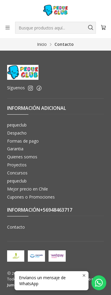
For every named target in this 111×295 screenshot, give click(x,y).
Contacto (16, 227)
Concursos (17, 173)
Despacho (17, 133)
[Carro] (103, 27)
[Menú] (8, 27)
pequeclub (17, 125)
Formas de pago (23, 141)
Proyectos (17, 165)
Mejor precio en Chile (27, 189)
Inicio (42, 44)
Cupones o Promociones (31, 197)
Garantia (15, 149)
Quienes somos (22, 157)
